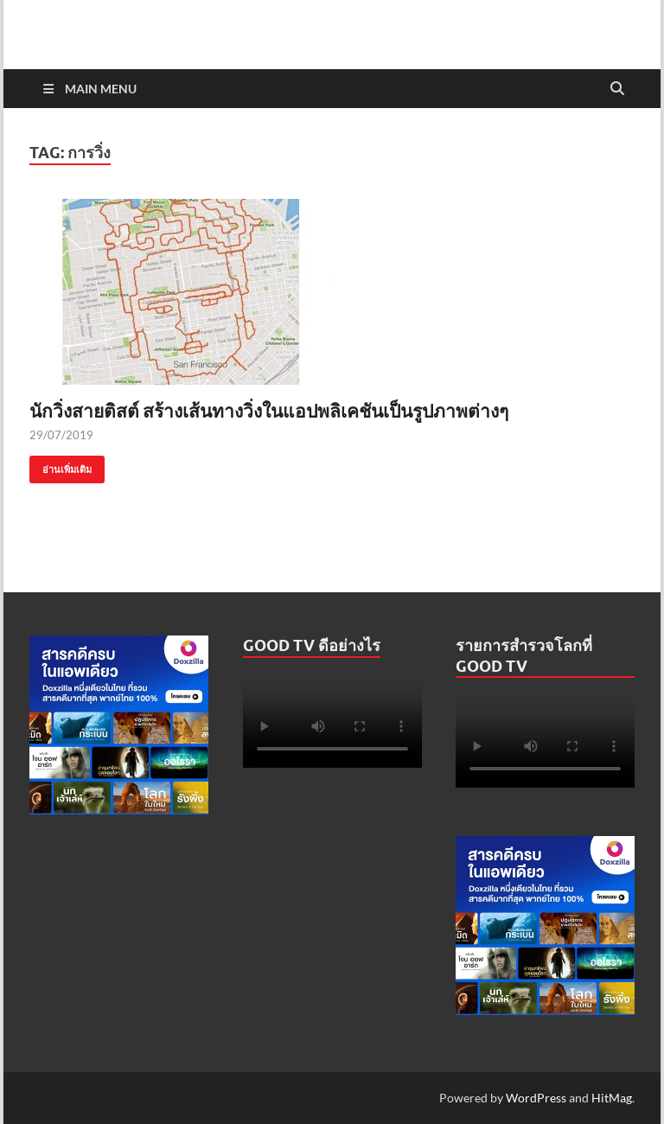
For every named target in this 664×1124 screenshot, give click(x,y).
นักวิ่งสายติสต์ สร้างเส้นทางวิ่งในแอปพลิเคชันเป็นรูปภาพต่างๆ (268, 410)
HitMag (611, 1097)
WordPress (536, 1097)
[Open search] (617, 89)
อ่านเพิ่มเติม (60, 466)
